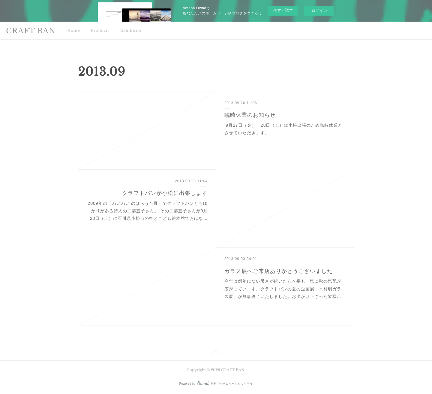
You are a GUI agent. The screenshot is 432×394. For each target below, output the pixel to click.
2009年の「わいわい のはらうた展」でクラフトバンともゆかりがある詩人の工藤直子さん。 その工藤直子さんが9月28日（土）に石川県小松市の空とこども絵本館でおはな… (148, 211)
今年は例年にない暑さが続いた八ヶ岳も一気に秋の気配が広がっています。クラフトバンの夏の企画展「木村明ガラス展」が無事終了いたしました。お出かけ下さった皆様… (282, 289)
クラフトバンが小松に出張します (165, 193)
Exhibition (131, 30)
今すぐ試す (283, 10)
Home (73, 30)
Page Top (216, 353)
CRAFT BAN (31, 30)
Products (100, 30)
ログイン (319, 10)
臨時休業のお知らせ (250, 115)
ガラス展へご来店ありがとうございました (278, 271)
